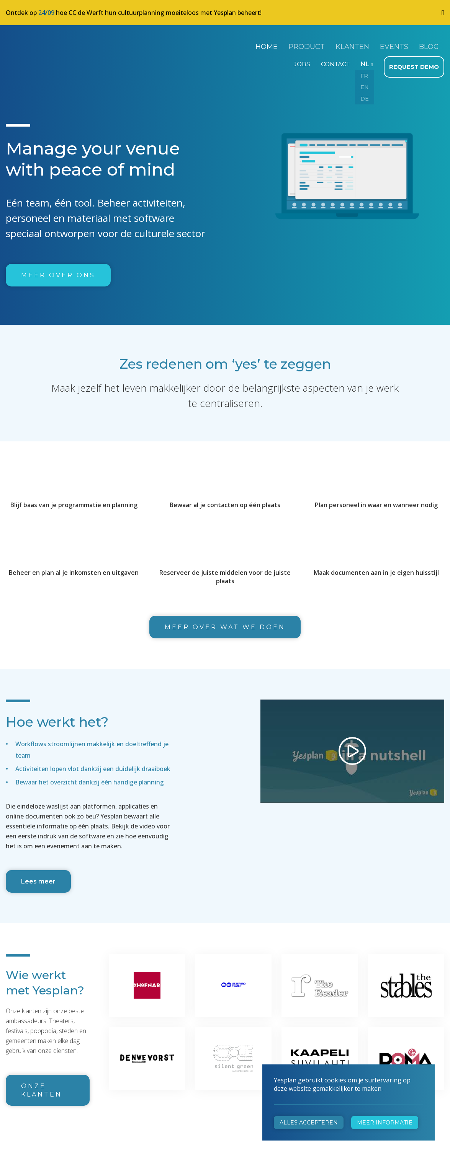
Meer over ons (58, 271)
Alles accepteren (309, 1122)
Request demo (415, 63)
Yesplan (34, 45)
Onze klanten (41, 1087)
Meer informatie (384, 1122)
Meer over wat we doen (225, 623)
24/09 (46, 12)
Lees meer (38, 878)
